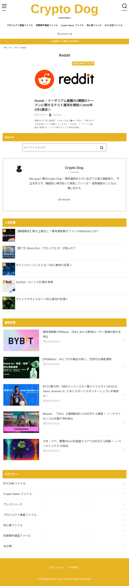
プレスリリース (64, 34)
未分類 (7, 546)
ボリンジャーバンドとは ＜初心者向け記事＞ (44, 265)
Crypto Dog (64, 9)
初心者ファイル (94, 25)
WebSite (66, 199)
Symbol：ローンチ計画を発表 (34, 282)
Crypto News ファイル (72, 25)
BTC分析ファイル (113, 25)
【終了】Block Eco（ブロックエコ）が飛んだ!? (45, 248)
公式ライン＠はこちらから (65, 41)
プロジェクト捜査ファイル (20, 25)
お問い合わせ (56, 567)
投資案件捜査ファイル (47, 25)
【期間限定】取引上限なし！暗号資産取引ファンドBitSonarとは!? (57, 231)
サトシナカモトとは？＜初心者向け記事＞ (42, 299)
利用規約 (74, 567)
